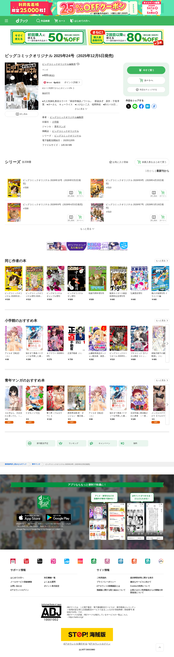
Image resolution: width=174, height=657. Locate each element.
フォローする (78, 64)
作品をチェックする (148, 90)
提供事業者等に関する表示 (141, 578)
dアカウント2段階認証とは (108, 586)
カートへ (148, 80)
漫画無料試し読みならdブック (16, 464)
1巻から (149, 171)
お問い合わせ (16, 586)
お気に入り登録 (120, 162)
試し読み (23, 114)
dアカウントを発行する (75, 643)
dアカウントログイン (19, 590)
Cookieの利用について (140, 586)
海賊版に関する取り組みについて (111, 590)
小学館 (55, 122)
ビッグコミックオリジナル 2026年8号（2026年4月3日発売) (53, 204)
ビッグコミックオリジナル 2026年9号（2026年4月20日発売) (135, 182)
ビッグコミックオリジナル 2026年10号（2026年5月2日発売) (52, 182)
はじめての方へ (17, 578)
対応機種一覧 (49, 578)
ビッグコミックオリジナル (65, 131)
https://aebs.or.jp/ (76, 617)
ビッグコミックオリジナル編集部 (59, 64)
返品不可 (46, 93)
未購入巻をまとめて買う (154, 162)
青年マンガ (60, 126)
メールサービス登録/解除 (21, 582)
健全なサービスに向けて (140, 582)
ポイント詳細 (71, 82)
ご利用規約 (101, 578)
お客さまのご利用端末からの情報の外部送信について (146, 591)
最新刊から (162, 171)
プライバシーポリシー (106, 582)
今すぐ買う (148, 70)
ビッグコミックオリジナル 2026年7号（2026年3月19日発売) (135, 206)
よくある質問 (49, 582)
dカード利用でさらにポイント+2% (57, 88)
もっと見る (161, 261)
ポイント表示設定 (51, 586)
